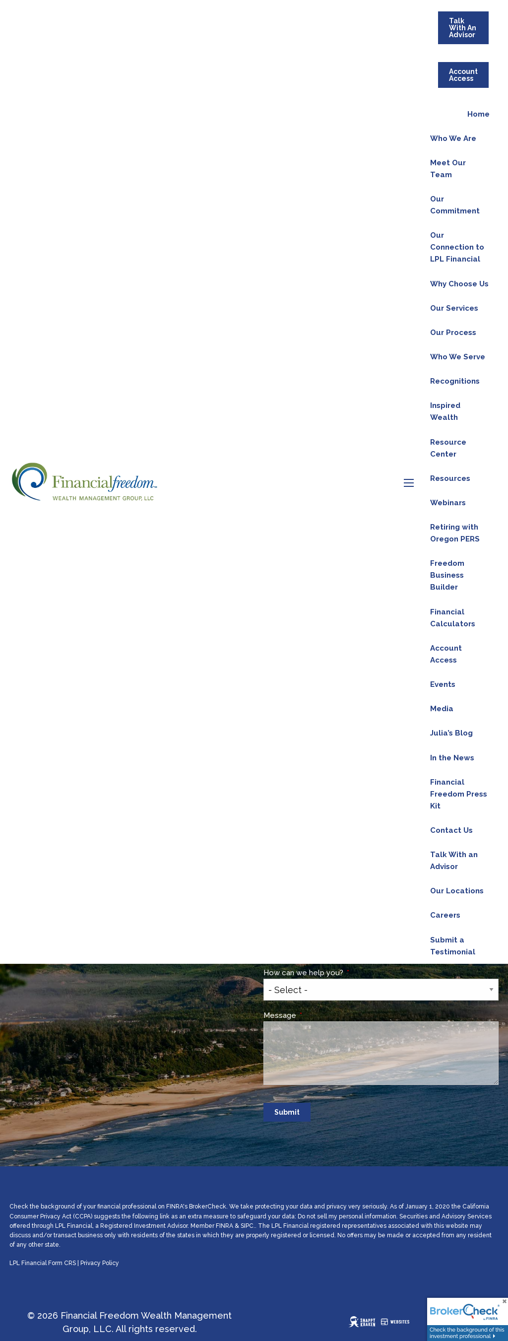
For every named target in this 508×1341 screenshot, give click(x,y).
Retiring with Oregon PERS (455, 533)
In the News (452, 757)
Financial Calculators (452, 617)
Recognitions (455, 381)
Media (441, 708)
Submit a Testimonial (452, 946)
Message (317, 1015)
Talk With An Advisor (462, 28)
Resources (450, 478)
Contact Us (451, 830)
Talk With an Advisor (454, 860)
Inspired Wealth (445, 411)
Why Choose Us (459, 283)
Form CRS (62, 1263)
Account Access (463, 74)
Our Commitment (455, 205)
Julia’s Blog (451, 733)
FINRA (224, 1225)
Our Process (453, 332)
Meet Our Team (448, 168)
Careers (445, 915)
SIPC (247, 1225)
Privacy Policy (99, 1263)
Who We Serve (457, 356)
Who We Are (453, 138)
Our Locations (457, 890)
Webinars (448, 502)
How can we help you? (340, 972)
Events (442, 684)
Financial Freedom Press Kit (458, 794)
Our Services (454, 308)
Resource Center (448, 448)
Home (478, 114)
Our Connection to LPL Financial (457, 247)
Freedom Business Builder (447, 575)
